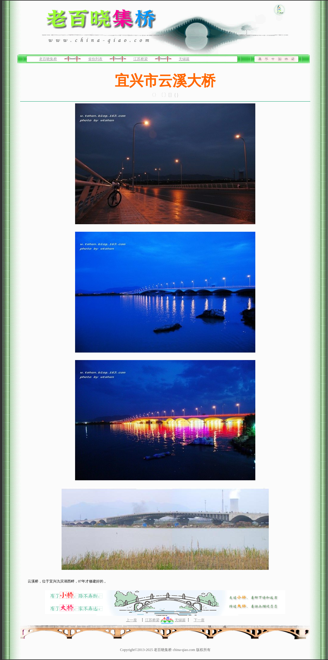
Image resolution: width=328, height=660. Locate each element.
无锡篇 (184, 59)
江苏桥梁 (140, 59)
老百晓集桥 (48, 59)
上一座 (131, 620)
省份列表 (95, 59)
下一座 (199, 620)
